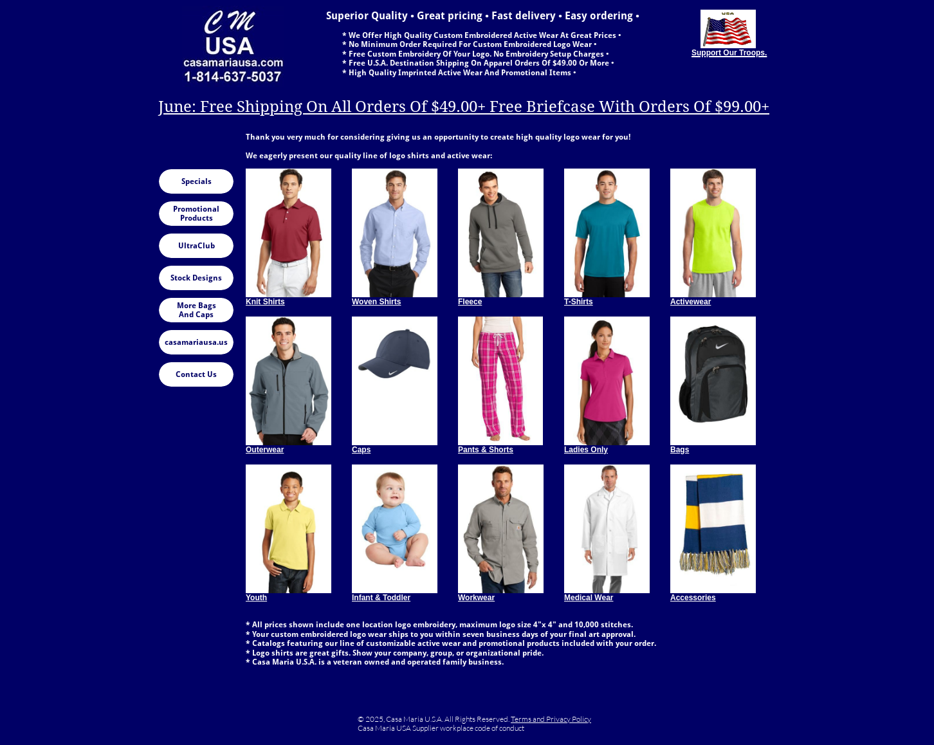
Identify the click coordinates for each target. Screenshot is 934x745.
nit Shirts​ (268, 301)
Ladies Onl (583, 449)
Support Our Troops (728, 52)
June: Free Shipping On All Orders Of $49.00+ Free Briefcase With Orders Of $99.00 (459, 107)
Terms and (528, 719)
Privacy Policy (568, 719)
